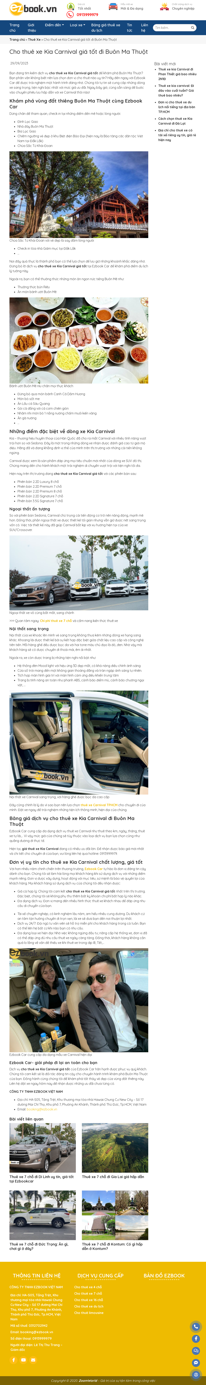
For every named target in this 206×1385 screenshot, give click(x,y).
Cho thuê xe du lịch (88, 1306)
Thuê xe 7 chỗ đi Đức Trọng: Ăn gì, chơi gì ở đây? (38, 1246)
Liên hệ (144, 28)
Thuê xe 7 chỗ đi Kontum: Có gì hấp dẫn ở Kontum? (112, 1246)
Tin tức (129, 28)
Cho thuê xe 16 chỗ (88, 1300)
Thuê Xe (34, 40)
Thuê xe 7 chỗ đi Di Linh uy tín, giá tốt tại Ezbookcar (41, 1179)
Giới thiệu (32, 28)
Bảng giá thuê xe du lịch (105, 28)
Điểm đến (53, 25)
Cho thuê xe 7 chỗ (88, 1293)
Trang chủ (14, 28)
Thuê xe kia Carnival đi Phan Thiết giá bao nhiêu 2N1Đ (177, 74)
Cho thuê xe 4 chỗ (88, 1287)
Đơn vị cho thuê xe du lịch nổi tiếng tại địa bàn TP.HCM (176, 107)
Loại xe (76, 25)
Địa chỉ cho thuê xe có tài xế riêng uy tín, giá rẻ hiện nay (177, 135)
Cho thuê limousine (89, 1313)
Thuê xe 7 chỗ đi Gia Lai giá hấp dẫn (113, 1176)
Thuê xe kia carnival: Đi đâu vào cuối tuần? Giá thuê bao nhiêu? (176, 90)
